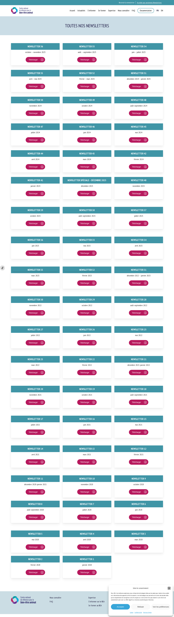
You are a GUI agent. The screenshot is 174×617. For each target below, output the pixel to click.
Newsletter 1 (87, 559)
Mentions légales (147, 612)
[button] (169, 588)
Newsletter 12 (138, 448)
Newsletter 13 (87, 448)
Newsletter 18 (138, 389)
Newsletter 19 (87, 389)
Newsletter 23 (35, 359)
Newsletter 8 (35, 504)
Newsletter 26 (87, 329)
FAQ (51, 601)
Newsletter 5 (35, 533)
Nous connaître (55, 597)
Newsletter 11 (35, 478)
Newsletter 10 (87, 478)
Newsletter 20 (35, 389)
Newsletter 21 (138, 359)
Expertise (92, 597)
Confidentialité (138, 612)
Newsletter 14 (35, 448)
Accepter (120, 607)
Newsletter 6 (139, 504)
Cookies (131, 612)
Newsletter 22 (87, 359)
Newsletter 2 (35, 559)
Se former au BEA (95, 605)
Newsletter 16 (87, 419)
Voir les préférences (161, 607)
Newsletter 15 (138, 419)
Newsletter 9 (139, 478)
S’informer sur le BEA (96, 601)
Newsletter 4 (87, 533)
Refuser (140, 607)
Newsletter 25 (138, 329)
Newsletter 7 (87, 504)
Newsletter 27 (35, 329)
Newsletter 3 (139, 533)
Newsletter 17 (35, 419)
